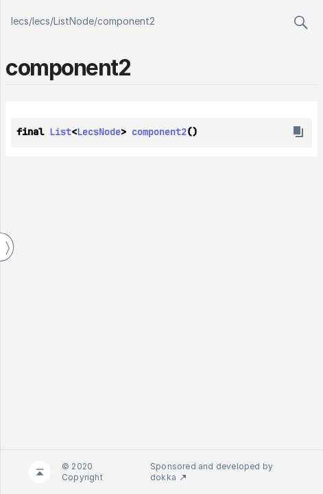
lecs (20, 21)
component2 (126, 21)
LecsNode (99, 132)
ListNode (73, 21)
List (60, 132)
